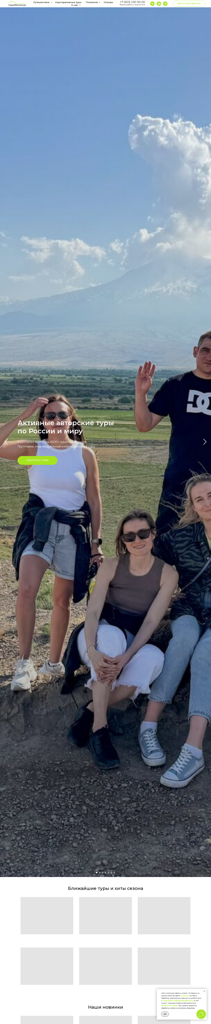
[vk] (152, 3)
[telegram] (165, 3)
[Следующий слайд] (205, 442)
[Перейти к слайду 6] (111, 872)
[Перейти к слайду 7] (114, 872)
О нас (75, 5)
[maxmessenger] (159, 3)
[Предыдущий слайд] (6, 442)
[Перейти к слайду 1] (96, 872)
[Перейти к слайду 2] (99, 872)
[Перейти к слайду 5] (108, 872)
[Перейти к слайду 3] (102, 872)
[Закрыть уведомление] (204, 991)
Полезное (92, 2)
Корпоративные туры (68, 2)
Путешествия (41, 2)
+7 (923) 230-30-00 (132, 2)
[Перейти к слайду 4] (105, 872)
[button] (189, 4)
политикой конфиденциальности (177, 1001)
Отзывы (108, 2)
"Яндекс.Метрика (169, 1006)
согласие (185, 996)
